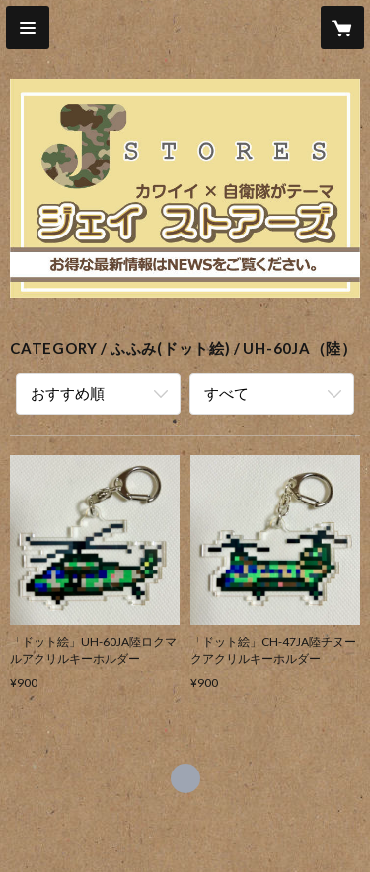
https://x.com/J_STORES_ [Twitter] (185, 778)
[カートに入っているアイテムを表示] (342, 27)
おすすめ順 (68, 393)
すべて (226, 393)
